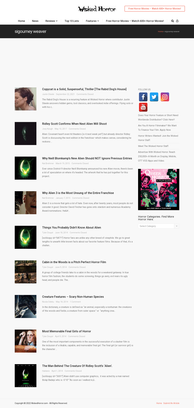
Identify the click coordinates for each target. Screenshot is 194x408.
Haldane (46, 371)
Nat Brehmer (48, 163)
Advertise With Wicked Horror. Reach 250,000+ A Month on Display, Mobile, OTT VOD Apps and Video (157, 156)
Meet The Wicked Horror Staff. (153, 146)
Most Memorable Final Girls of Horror (66, 331)
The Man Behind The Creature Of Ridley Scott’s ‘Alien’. (77, 366)
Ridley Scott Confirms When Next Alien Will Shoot (74, 123)
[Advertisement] (97, 60)
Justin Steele (48, 94)
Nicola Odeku (48, 302)
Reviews (50, 20)
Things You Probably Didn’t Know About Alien (71, 227)
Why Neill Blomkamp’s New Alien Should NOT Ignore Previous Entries (87, 158)
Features (91, 20)
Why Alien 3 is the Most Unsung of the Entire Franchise (78, 193)
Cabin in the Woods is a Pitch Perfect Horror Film (74, 262)
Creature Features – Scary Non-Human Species (73, 296)
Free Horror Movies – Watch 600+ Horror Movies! (154, 8)
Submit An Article (171, 403)
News (35, 20)
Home (21, 20)
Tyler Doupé (47, 232)
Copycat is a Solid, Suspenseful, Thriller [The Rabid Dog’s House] (84, 89)
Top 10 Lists (72, 20)
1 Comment (75, 302)
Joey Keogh (47, 129)
